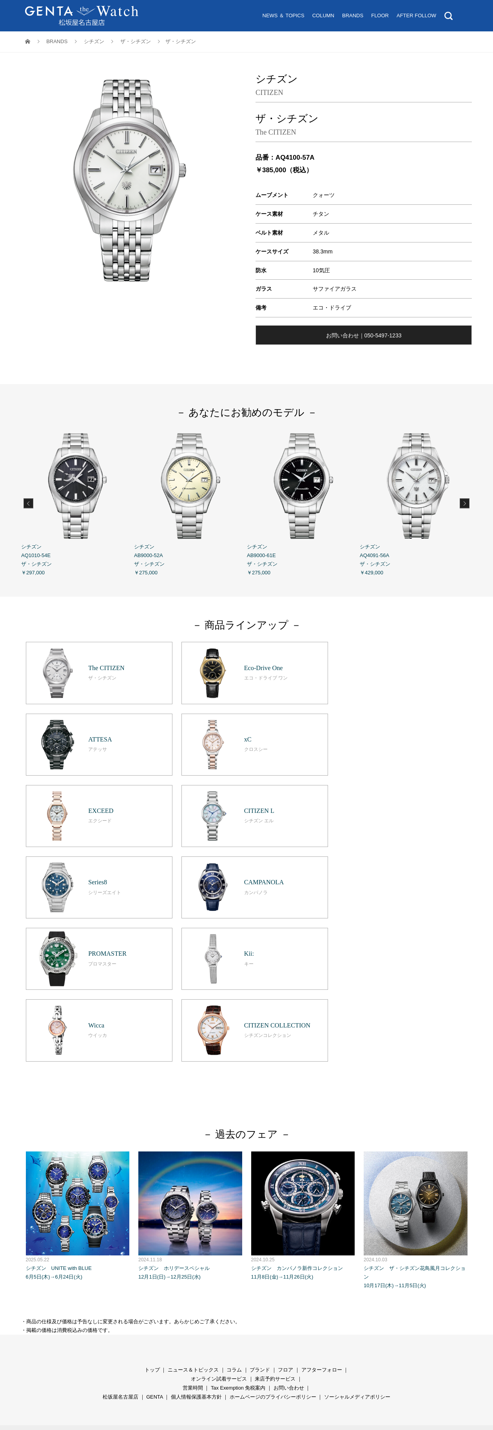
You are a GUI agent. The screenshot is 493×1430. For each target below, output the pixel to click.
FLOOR (380, 15)
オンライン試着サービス (219, 1228)
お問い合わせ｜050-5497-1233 (364, 335)
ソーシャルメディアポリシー (357, 1247)
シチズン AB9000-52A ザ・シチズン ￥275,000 (190, 503)
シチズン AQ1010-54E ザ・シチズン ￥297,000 (77, 503)
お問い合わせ (289, 1238)
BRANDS (352, 15)
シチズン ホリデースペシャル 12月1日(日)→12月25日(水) (190, 1065)
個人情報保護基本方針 (196, 1247)
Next (464, 503)
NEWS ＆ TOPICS (283, 15)
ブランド (260, 1219)
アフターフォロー (321, 1219)
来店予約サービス (275, 1228)
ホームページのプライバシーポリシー (273, 1247)
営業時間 (193, 1238)
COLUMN (323, 15)
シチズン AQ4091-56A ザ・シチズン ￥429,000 (416, 503)
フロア (285, 1219)
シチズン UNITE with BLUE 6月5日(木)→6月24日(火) (78, 1065)
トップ (152, 1219)
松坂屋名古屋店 (120, 1247)
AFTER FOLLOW (416, 15)
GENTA (154, 1247)
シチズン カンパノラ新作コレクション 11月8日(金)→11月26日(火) (303, 1065)
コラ (232, 1219)
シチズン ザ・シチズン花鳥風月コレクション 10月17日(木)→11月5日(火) (416, 1069)
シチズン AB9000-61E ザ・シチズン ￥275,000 (303, 503)
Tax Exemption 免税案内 (238, 1238)
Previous (28, 503)
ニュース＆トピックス (193, 1219)
